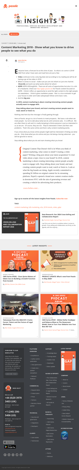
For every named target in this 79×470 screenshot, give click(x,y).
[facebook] (6, 76)
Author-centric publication (35, 360)
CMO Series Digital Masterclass (51, 429)
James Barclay (22, 60)
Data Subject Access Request (66, 415)
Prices (32, 396)
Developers (34, 426)
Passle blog (50, 418)
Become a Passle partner (35, 405)
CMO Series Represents (50, 441)
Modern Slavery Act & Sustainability (68, 420)
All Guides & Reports (50, 404)
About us (65, 379)
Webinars (49, 456)
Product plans (34, 393)
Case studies (34, 437)
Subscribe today (11, 374)
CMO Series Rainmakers (50, 435)
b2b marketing (34, 207)
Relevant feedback (33, 377)
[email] (6, 60)
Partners (33, 400)
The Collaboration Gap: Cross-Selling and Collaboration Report (51, 381)
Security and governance (34, 418)
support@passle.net (11, 432)
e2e (41, 207)
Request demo (35, 390)
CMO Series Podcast (50, 423)
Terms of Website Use (67, 402)
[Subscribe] (14, 34)
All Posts (4, 34)
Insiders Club (50, 360)
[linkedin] (6, 70)
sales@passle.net (10, 428)
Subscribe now (61, 199)
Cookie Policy (66, 410)
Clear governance (36, 364)
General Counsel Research (51, 398)
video (55, 207)
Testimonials (34, 441)
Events (48, 453)
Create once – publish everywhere (34, 370)
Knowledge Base (51, 353)
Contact (64, 389)
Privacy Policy (66, 407)
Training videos (51, 356)
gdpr (59, 207)
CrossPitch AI (34, 355)
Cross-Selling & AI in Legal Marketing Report (51, 391)
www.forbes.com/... (31, 188)
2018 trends (48, 207)
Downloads (50, 363)
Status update (50, 366)
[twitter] (6, 65)
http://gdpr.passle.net (45, 89)
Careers (64, 383)
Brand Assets (66, 386)
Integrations (34, 423)
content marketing (21, 207)
